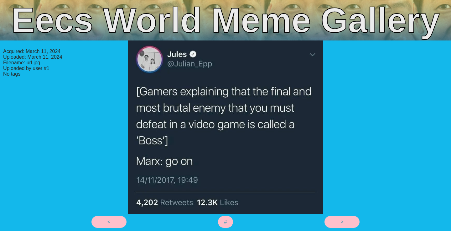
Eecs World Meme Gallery (225, 20)
